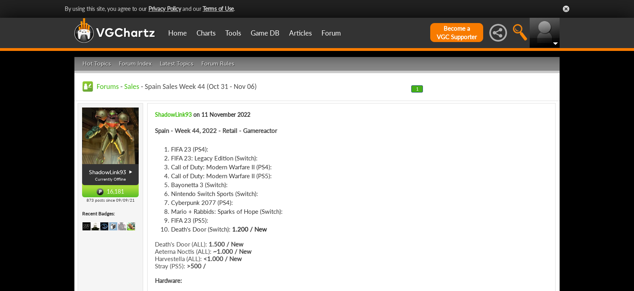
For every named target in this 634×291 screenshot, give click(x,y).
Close (566, 9)
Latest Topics (176, 63)
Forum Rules (217, 63)
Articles (300, 33)
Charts (206, 33)
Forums (108, 86)
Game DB (265, 33)
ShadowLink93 (173, 114)
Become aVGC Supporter (457, 32)
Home (177, 33)
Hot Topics (96, 63)
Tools (233, 33)
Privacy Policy (164, 8)
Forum (331, 33)
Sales (131, 86)
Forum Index (135, 63)
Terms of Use (218, 8)
